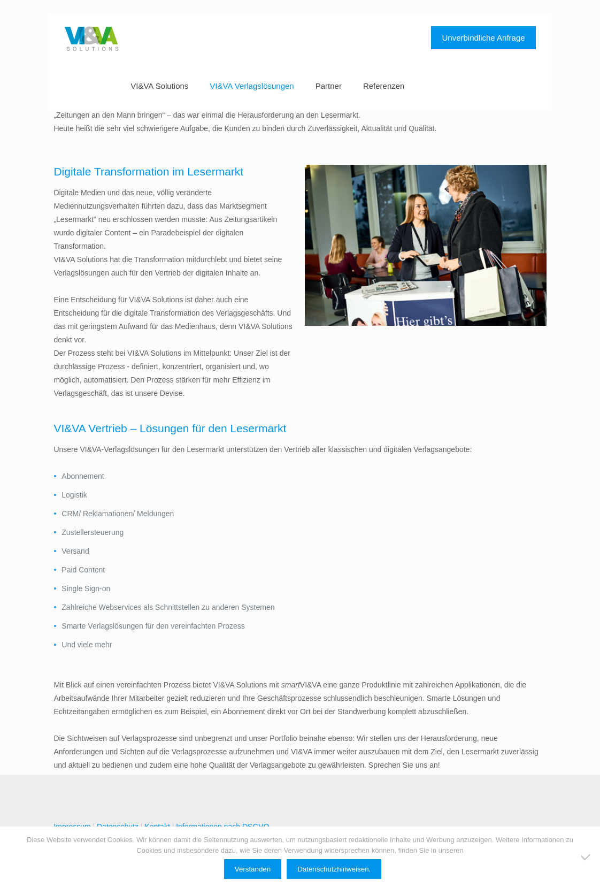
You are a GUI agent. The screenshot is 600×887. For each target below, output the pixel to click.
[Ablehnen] (586, 857)
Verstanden (253, 869)
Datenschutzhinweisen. (334, 869)
